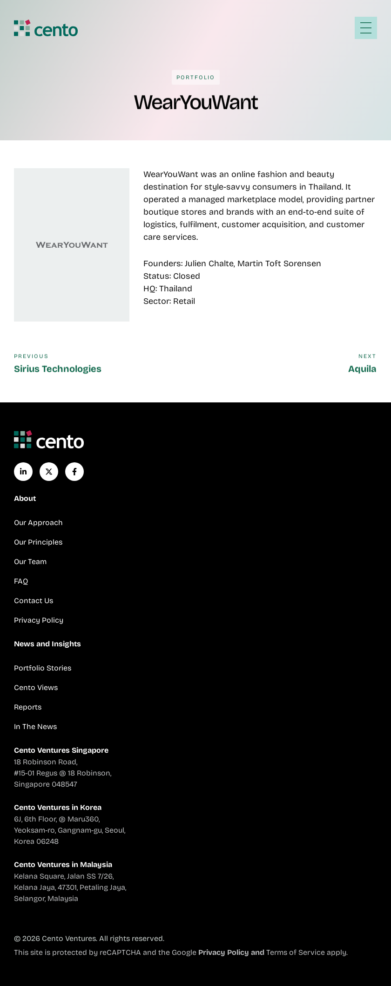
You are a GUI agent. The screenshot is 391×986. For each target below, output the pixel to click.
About (25, 498)
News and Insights (47, 643)
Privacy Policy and (232, 952)
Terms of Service (295, 952)
